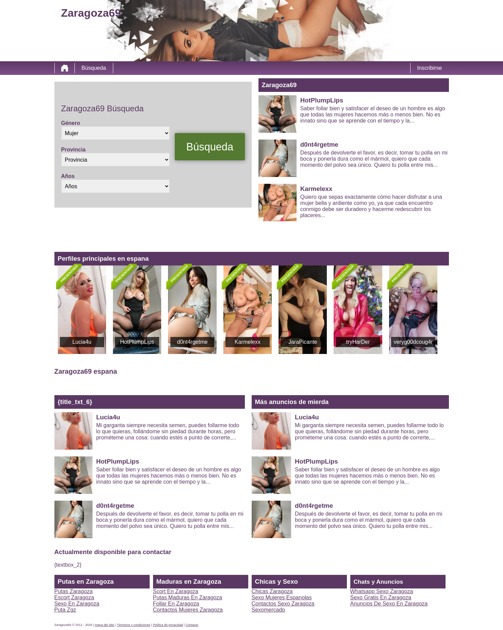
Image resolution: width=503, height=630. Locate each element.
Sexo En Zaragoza (77, 604)
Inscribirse (429, 68)
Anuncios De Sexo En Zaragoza (389, 604)
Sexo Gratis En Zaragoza (381, 597)
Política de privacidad (168, 625)
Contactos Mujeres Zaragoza (188, 610)
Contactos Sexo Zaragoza (283, 604)
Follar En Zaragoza (176, 604)
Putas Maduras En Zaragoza (187, 597)
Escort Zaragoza (74, 597)
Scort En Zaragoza (175, 591)
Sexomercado (268, 610)
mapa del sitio (105, 625)
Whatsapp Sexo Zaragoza (381, 591)
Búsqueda (94, 68)
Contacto (192, 625)
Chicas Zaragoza (272, 591)
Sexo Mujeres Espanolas (282, 597)
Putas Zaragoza (73, 591)
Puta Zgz (65, 610)
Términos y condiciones (133, 625)
